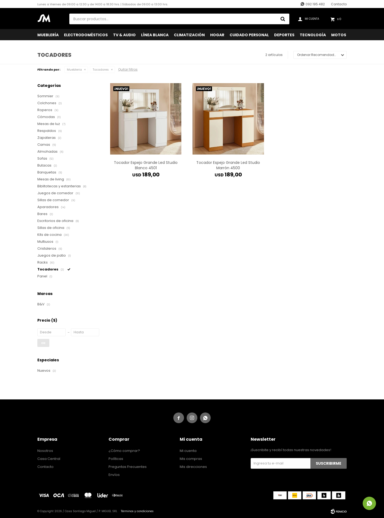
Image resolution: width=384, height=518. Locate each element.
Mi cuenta (188, 450)
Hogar (217, 35)
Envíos (114, 474)
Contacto (339, 4)
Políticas (116, 458)
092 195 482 (315, 4)
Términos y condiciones (137, 511)
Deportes (284, 35)
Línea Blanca (155, 35)
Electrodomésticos (86, 35)
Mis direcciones (193, 466)
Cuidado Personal (249, 35)
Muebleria (74, 69)
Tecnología (313, 35)
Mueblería (48, 35)
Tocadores (101, 69)
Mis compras (191, 458)
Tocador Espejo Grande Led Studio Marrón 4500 (228, 165)
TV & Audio (124, 35)
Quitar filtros (128, 69)
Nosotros (45, 450)
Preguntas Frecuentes (128, 466)
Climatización (189, 35)
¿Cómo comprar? (124, 450)
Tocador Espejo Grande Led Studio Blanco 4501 (146, 165)
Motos (338, 35)
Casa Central (48, 458)
